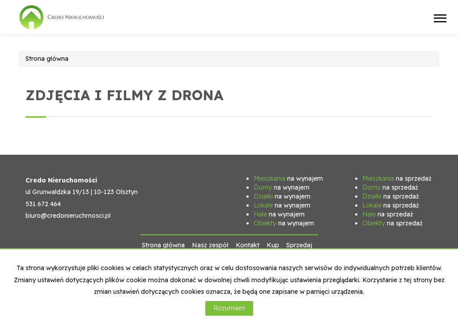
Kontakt (247, 245)
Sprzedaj (299, 245)
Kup (273, 245)
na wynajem (288, 178)
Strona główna (163, 245)
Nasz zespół (210, 245)
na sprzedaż (397, 178)
